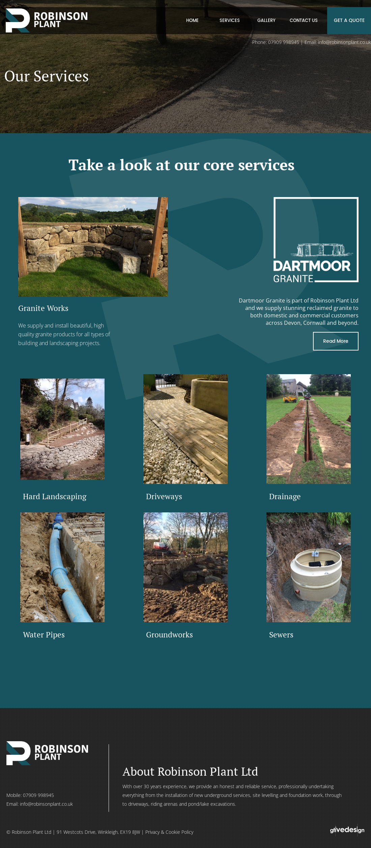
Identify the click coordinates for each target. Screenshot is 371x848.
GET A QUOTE (349, 20)
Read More (335, 341)
